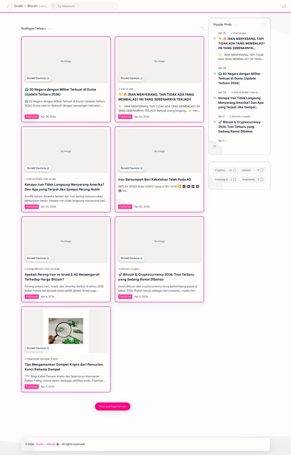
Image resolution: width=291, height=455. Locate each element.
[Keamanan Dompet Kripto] (42, 359)
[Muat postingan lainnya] (112, 406)
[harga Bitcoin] (36, 269)
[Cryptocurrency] (225, 170)
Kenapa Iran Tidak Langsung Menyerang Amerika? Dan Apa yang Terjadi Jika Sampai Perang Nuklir (64, 187)
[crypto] (135, 269)
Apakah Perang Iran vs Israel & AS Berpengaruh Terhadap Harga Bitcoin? (62, 277)
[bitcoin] (126, 269)
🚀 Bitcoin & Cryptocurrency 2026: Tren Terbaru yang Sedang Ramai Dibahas (156, 277)
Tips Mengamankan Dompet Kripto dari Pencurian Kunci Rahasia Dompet (64, 367)
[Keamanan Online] (253, 179)
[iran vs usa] (127, 89)
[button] (284, 6)
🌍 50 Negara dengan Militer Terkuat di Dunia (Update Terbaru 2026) (60, 92)
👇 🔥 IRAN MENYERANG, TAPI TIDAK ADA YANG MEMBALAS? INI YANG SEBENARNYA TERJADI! (156, 97)
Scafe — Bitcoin (47, 444)
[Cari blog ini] (84, 6)
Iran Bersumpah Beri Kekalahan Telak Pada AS (154, 180)
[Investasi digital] (225, 179)
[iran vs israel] (35, 179)
